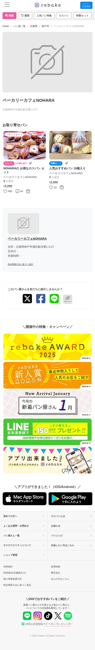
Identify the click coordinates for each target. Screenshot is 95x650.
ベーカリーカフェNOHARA (27, 238)
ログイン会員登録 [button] (86, 5)
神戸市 (45, 26)
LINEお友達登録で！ (48, 624)
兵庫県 (33, 26)
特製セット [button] (82, 15)
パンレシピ (71, 535)
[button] (25, 15)
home (6, 26)
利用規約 (8, 566)
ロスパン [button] (64, 15)
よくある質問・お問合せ (23, 526)
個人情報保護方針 (12, 579)
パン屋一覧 (19, 26)
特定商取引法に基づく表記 (20, 264)
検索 (9, 15)
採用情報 (55, 566)
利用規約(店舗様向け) (14, 572)
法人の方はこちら (60, 579)
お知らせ (71, 526)
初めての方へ (23, 516)
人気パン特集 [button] (44, 15)
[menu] (7, 5)
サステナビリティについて (23, 545)
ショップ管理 (23, 555)
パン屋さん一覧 (23, 535)
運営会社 (55, 572)
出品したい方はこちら (71, 545)
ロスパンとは (71, 516)
